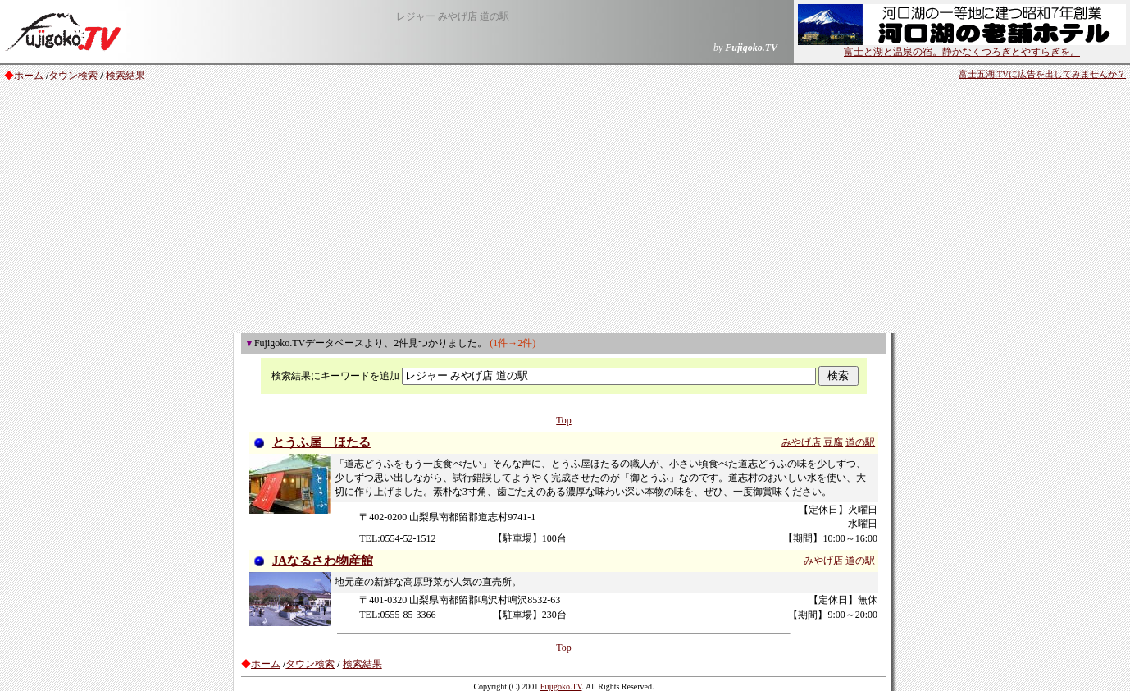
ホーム (28, 75)
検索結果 (125, 75)
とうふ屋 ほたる (321, 442)
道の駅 (860, 442)
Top (564, 420)
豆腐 (833, 442)
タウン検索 (73, 75)
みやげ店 (801, 442)
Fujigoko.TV (561, 686)
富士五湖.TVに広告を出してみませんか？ (1042, 74)
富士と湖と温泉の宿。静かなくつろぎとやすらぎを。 (962, 46)
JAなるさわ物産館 (322, 560)
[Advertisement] (565, 210)
